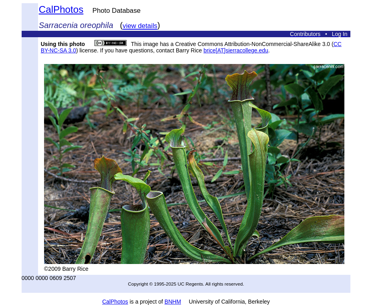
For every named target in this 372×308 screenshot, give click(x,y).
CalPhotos (61, 9)
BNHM (173, 301)
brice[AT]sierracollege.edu (235, 50)
